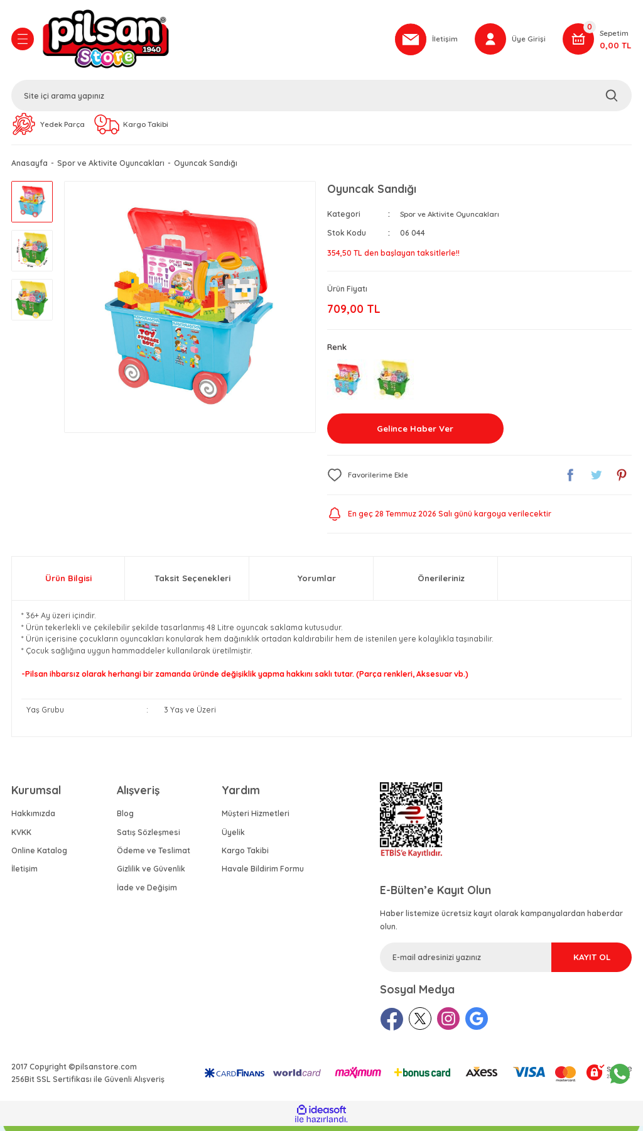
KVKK (21, 837)
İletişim (24, 873)
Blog (125, 818)
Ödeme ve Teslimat (153, 855)
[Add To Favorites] (370, 480)
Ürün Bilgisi (68, 583)
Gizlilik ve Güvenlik (151, 873)
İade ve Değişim (147, 892)
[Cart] (597, 41)
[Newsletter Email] (506, 962)
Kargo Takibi (245, 855)
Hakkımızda (33, 818)
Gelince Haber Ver (415, 433)
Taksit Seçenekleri (192, 583)
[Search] (321, 97)
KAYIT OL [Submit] (575, 962)
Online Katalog (39, 855)
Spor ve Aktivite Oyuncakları (453, 217)
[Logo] (211, 40)
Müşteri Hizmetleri (255, 818)
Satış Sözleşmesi (148, 837)
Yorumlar (317, 583)
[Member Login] (509, 41)
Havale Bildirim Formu (263, 873)
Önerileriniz (441, 583)
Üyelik (233, 837)
